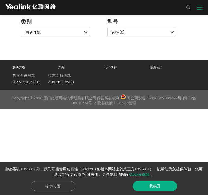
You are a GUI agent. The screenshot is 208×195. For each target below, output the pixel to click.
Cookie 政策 (140, 174)
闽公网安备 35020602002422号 (151, 97)
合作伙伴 (110, 67)
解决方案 (18, 67)
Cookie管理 (126, 102)
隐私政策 (105, 102)
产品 (61, 67)
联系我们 (156, 67)
